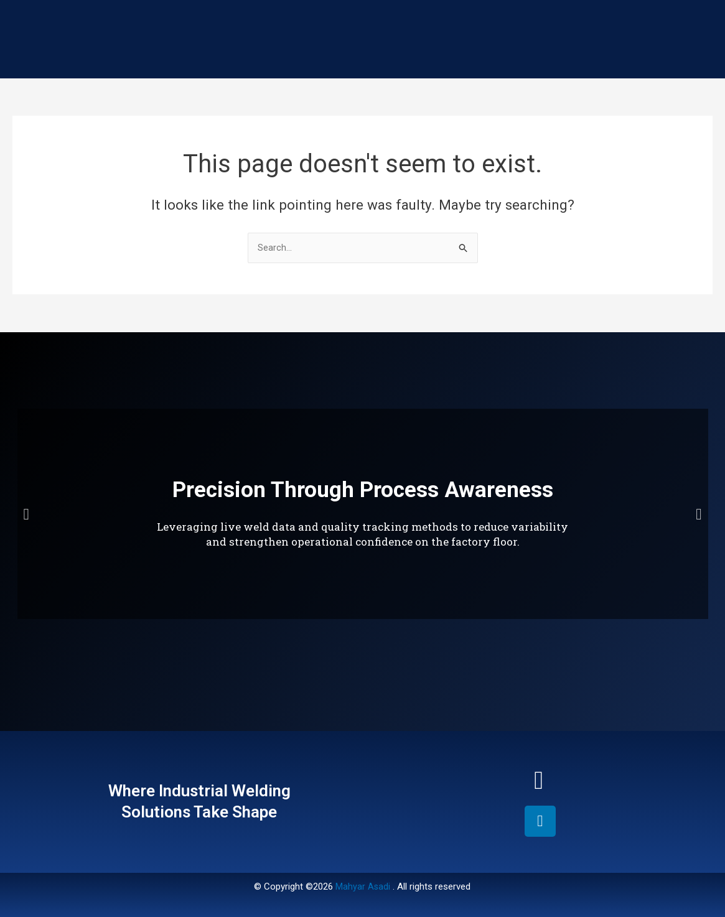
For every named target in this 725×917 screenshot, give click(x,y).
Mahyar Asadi (363, 886)
